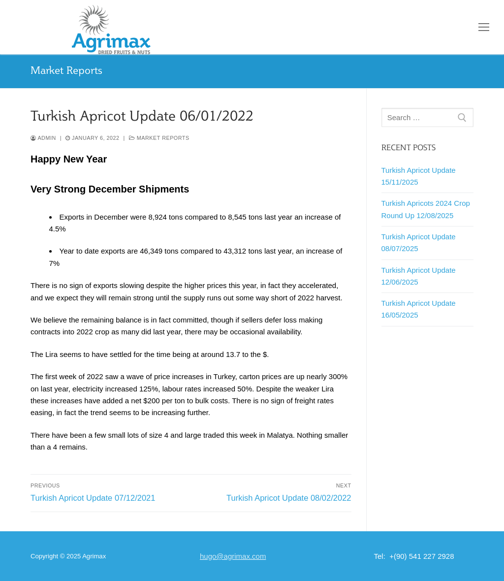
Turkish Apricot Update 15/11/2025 (418, 176)
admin (43, 138)
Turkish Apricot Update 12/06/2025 (418, 276)
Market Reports (159, 138)
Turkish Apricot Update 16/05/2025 (418, 309)
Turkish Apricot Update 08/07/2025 (418, 242)
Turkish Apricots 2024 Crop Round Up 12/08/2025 (425, 209)
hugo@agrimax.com (233, 556)
